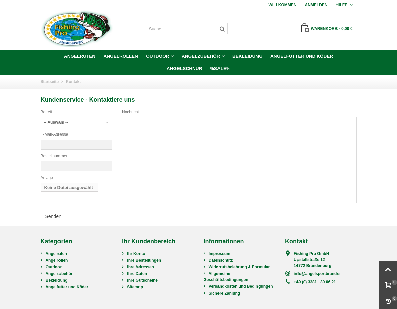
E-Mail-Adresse (54, 134)
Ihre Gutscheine (142, 280)
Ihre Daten (136, 273)
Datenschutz (220, 260)
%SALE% (220, 68)
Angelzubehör (201, 56)
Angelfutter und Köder (301, 56)
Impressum (219, 253)
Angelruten (79, 56)
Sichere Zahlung (224, 293)
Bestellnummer (54, 156)
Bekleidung (247, 56)
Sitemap (134, 287)
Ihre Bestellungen (143, 260)
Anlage (47, 177)
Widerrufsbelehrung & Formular (239, 267)
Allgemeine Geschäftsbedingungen (226, 276)
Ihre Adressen (140, 267)
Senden (53, 216)
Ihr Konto (135, 253)
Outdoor (157, 56)
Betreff (46, 112)
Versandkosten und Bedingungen (240, 286)
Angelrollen (120, 56)
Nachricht (130, 112)
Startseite (50, 81)
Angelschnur (184, 68)
